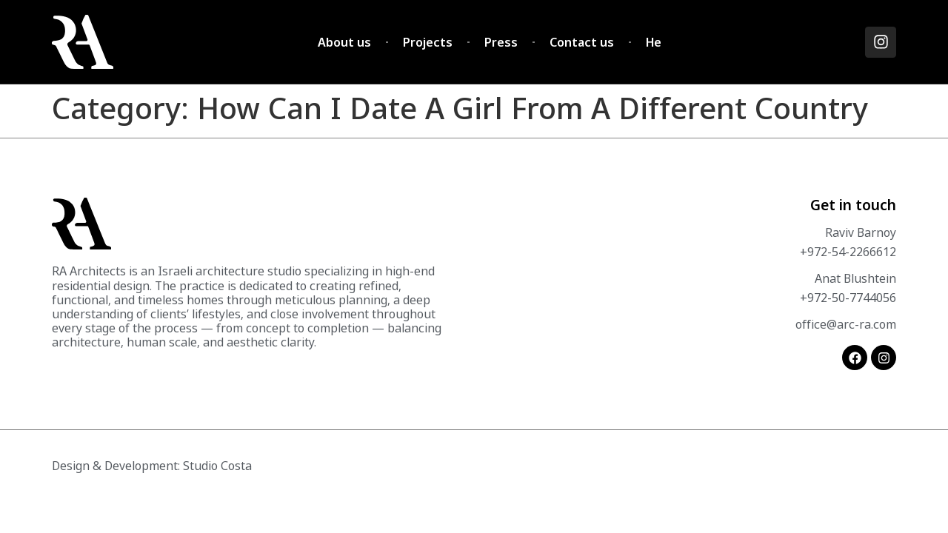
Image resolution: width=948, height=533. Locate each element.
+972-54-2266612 (848, 252)
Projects (428, 42)
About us (344, 42)
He (653, 42)
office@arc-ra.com (845, 324)
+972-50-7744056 (848, 297)
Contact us (582, 42)
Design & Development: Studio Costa (152, 465)
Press (501, 42)
